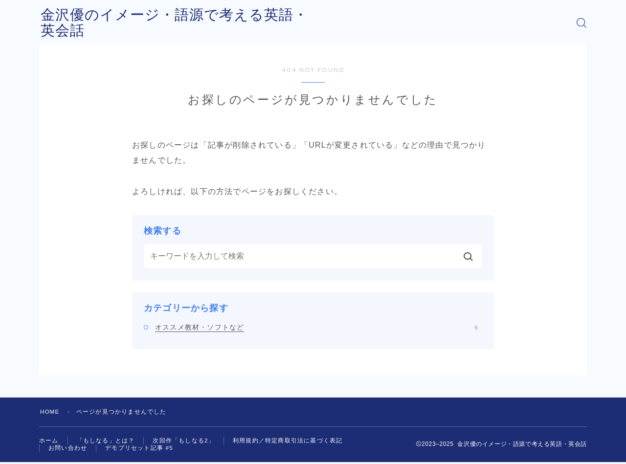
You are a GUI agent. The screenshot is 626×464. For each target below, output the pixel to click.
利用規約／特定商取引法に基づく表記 (287, 441)
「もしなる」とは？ (106, 441)
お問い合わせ (67, 449)
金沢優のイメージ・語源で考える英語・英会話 (201, 23)
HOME (50, 411)
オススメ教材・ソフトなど (316, 327)
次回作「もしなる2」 (184, 441)
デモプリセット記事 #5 (139, 449)
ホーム (49, 441)
